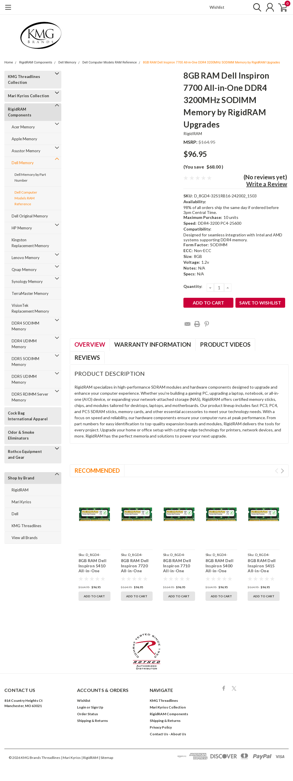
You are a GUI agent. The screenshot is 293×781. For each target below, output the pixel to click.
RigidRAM (20, 490)
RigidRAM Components (35, 62)
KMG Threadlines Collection (24, 79)
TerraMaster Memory (30, 293)
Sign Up (97, 707)
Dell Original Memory (30, 216)
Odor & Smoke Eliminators (21, 435)
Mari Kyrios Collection (28, 95)
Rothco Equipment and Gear (25, 454)
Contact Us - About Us (168, 734)
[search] (254, 7)
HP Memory (22, 228)
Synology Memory (27, 281)
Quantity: (192, 286)
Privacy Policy (161, 727)
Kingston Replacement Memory (30, 243)
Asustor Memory (26, 150)
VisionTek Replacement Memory (30, 308)
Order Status (87, 714)
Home (8, 62)
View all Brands (24, 537)
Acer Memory (23, 127)
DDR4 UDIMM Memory (24, 344)
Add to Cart (94, 596)
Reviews (87, 357)
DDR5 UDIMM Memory (24, 379)
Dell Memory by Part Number (30, 177)
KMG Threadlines (26, 525)
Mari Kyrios (21, 502)
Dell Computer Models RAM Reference (110, 62)
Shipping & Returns (92, 720)
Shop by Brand (21, 478)
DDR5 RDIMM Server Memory (30, 397)
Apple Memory (24, 139)
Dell (15, 513)
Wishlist (217, 7)
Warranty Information (152, 344)
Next (282, 470)
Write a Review (266, 183)
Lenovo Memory (26, 257)
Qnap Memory (24, 269)
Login (81, 707)
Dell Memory (67, 62)
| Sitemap (106, 757)
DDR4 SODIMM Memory (25, 326)
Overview (89, 344)
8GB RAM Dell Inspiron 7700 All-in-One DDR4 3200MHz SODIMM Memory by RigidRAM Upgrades (211, 62)
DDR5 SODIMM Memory (25, 361)
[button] (146, 651)
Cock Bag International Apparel (28, 416)
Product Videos (225, 344)
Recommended (97, 470)
